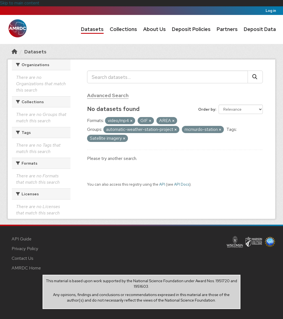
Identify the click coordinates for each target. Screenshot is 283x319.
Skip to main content (19, 3)
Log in (271, 10)
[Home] (14, 51)
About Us (154, 29)
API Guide (22, 239)
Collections (123, 29)
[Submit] (255, 77)
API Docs (181, 184)
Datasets (92, 29)
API (162, 184)
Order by (206, 109)
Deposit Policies (191, 29)
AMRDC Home (26, 268)
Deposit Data (260, 29)
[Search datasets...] (167, 77)
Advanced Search (108, 95)
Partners (227, 29)
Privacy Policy (25, 248)
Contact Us (22, 258)
